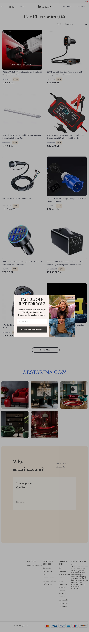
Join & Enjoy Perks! (32, 329)
